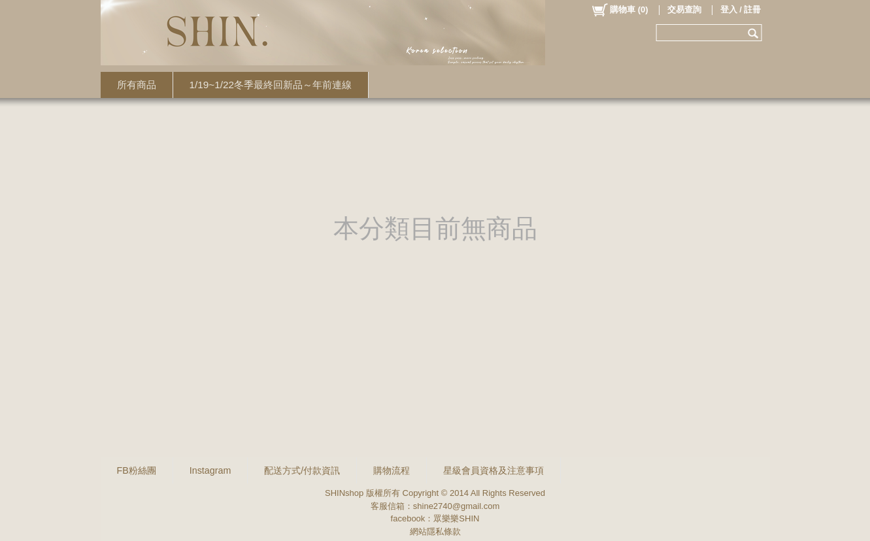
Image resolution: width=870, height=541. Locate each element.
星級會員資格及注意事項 (493, 470)
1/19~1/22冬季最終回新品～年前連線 (271, 84)
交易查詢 (684, 9)
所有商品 (136, 84)
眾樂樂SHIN (456, 518)
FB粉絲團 (136, 470)
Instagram (210, 470)
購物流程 (391, 470)
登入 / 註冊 (740, 9)
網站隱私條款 (435, 531)
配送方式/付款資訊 (302, 470)
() (619, 10)
